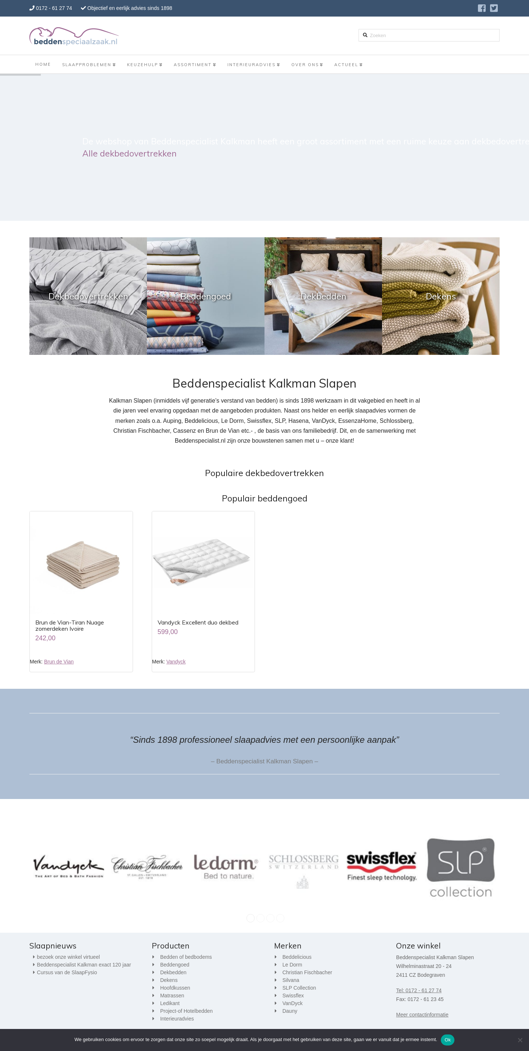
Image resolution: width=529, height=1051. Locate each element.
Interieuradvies (177, 1019)
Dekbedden (173, 972)
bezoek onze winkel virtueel (68, 957)
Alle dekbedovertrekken (129, 153)
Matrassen (172, 995)
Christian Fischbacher (307, 972)
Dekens (168, 980)
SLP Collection (299, 988)
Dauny (290, 1011)
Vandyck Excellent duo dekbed (198, 622)
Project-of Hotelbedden (186, 1011)
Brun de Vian (59, 662)
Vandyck (176, 662)
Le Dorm (292, 965)
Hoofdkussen (175, 988)
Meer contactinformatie (422, 1015)
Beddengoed (174, 965)
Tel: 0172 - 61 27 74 (419, 990)
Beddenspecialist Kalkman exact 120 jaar (84, 965)
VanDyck (293, 1003)
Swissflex (293, 995)
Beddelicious (297, 957)
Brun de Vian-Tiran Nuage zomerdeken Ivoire (69, 625)
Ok (448, 1040)
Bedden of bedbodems (186, 957)
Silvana (291, 980)
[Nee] (519, 1040)
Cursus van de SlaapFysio (67, 972)
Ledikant (170, 1003)
